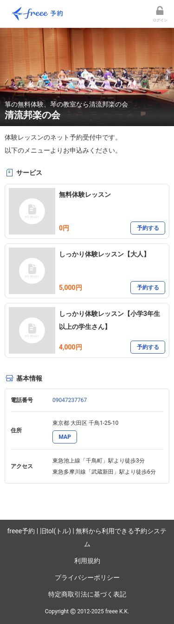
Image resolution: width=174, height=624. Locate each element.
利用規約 (87, 560)
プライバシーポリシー (87, 577)
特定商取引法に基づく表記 (87, 594)
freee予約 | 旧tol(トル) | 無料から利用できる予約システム (87, 537)
